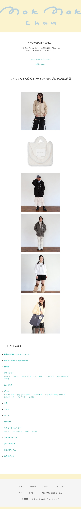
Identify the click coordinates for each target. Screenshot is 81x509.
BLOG (45, 487)
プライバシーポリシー (27, 493)
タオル (6, 409)
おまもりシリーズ (24, 395)
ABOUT (33, 487)
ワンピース (50, 376)
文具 (5, 403)
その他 (6, 379)
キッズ (6, 431)
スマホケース (9, 397)
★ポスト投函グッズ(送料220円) (16, 360)
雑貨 (27, 431)
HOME (20, 487)
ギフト (6, 415)
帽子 (40, 376)
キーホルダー (9, 395)
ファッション (9, 373)
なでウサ (7, 422)
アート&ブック (9, 444)
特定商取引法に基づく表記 (52, 493)
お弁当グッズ (9, 456)
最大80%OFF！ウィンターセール (16, 354)
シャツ (15, 376)
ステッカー (38, 395)
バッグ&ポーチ (62, 376)
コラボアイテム (10, 450)
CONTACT (59, 487)
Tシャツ (7, 376)
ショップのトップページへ (40, 59)
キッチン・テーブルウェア (55, 395)
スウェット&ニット (28, 376)
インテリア (21, 397)
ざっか (6, 391)
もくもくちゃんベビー (12, 428)
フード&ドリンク (10, 438)
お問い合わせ (40, 64)
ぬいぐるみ (8, 385)
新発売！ (7, 367)
